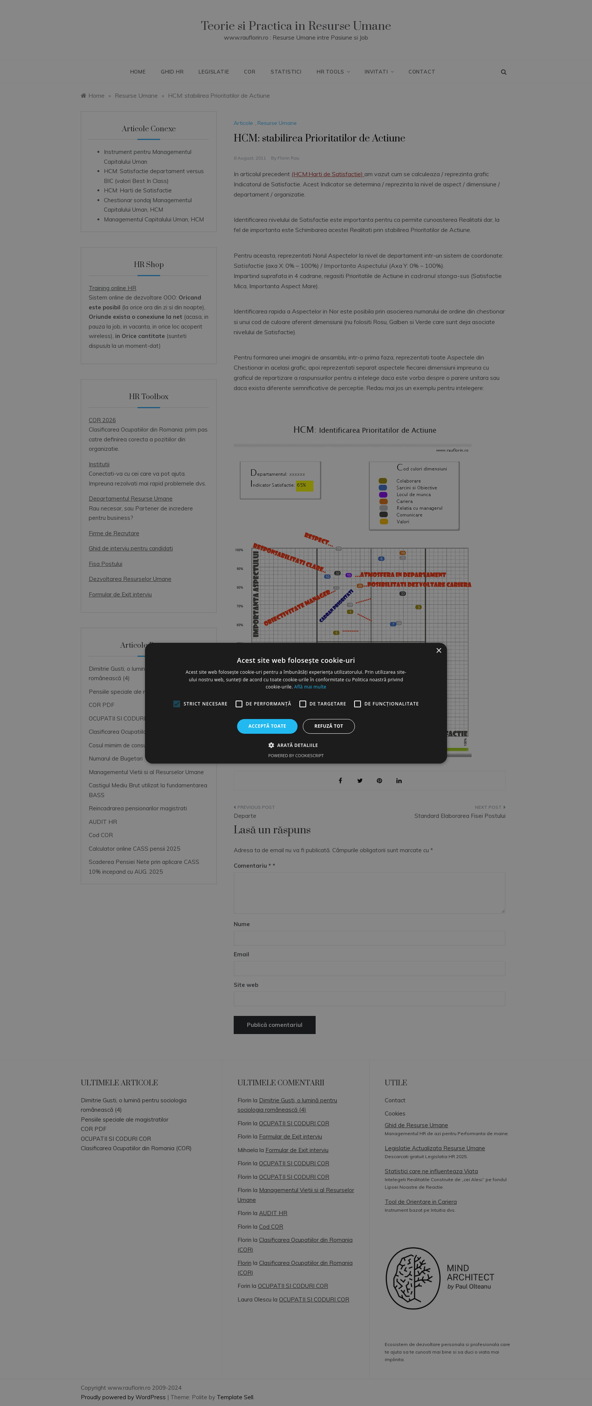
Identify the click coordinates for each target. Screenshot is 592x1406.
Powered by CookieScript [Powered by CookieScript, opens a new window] (296, 755)
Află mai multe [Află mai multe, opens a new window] (310, 687)
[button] (296, 745)
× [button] (438, 650)
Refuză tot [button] (328, 726)
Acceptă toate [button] (267, 726)
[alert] (296, 703)
